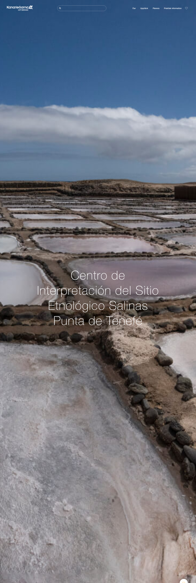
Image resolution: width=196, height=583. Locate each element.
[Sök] (81, 8)
